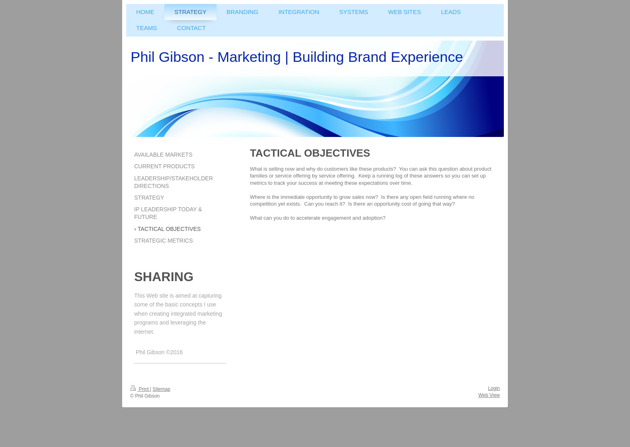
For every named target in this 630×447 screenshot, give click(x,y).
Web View (489, 395)
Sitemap (161, 389)
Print (140, 389)
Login (494, 388)
